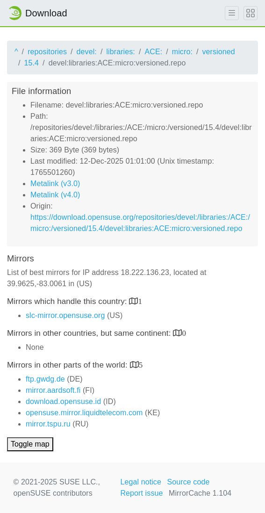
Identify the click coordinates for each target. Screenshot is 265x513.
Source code (188, 482)
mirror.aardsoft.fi (53, 390)
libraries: (120, 52)
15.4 (31, 63)
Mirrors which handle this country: (68, 301)
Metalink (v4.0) (55, 195)
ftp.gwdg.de (45, 379)
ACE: (153, 52)
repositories (47, 52)
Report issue (141, 493)
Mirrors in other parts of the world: (68, 365)
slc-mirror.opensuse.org (65, 315)
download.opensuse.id (63, 401)
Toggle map (30, 444)
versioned (218, 52)
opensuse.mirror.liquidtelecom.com (84, 413)
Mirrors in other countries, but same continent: (90, 333)
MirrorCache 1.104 (200, 493)
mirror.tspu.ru (48, 424)
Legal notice (140, 482)
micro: (182, 52)
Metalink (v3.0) (55, 184)
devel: (87, 52)
